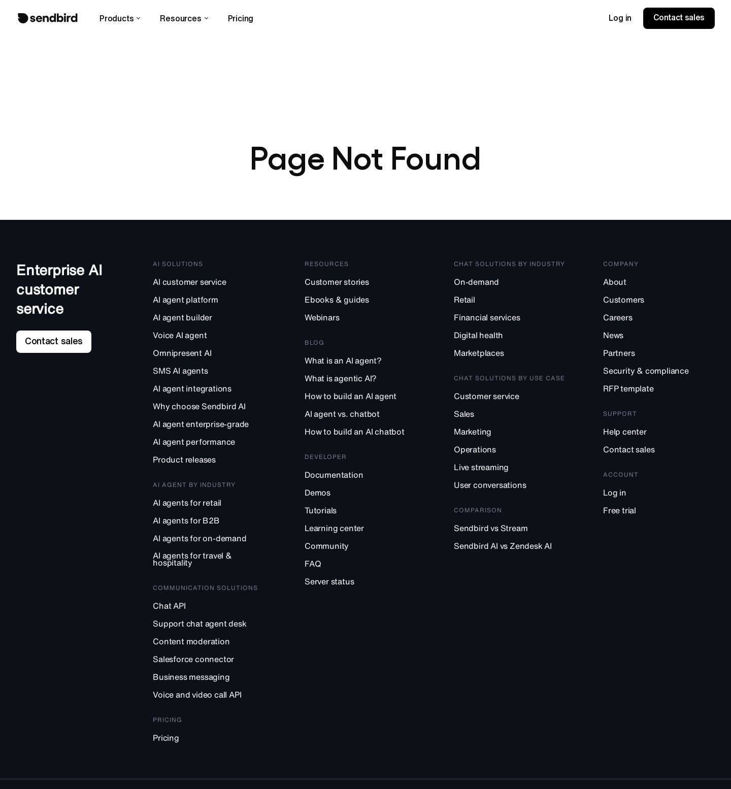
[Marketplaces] (510, 356)
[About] (659, 284)
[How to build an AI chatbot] (360, 434)
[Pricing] (210, 740)
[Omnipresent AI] (210, 356)
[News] (659, 338)
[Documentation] (360, 477)
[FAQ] (360, 566)
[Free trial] (659, 513)
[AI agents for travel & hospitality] (210, 562)
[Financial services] (510, 320)
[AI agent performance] (210, 444)
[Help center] (659, 434)
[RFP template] (659, 391)
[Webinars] (360, 320)
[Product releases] (210, 462)
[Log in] (659, 495)
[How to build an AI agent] (360, 399)
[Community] (360, 548)
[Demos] (360, 495)
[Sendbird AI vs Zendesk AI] (510, 548)
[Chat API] (210, 608)
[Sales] (510, 416)
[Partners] (659, 356)
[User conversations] (510, 488)
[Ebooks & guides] (360, 302)
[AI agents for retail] (210, 505)
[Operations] (510, 452)
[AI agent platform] (210, 302)
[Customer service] (510, 399)
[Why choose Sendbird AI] (210, 409)
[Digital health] (510, 338)
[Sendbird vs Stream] (510, 531)
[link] (620, 18)
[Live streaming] (510, 470)
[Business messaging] (210, 679)
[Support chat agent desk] (210, 626)
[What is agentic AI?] (360, 381)
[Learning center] (360, 531)
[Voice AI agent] (210, 338)
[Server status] (360, 584)
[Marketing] (510, 434)
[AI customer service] (210, 284)
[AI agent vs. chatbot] (360, 416)
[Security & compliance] (659, 373)
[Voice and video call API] (210, 697)
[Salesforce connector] (210, 662)
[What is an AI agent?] (360, 363)
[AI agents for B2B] (210, 523)
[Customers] (659, 302)
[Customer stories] (360, 284)
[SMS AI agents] (210, 373)
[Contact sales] (659, 452)
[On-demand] (510, 284)
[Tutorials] (360, 513)
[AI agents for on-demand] (210, 541)
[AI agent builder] (210, 320)
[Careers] (659, 320)
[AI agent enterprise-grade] (210, 427)
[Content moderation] (210, 644)
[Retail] (510, 302)
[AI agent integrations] (210, 391)
